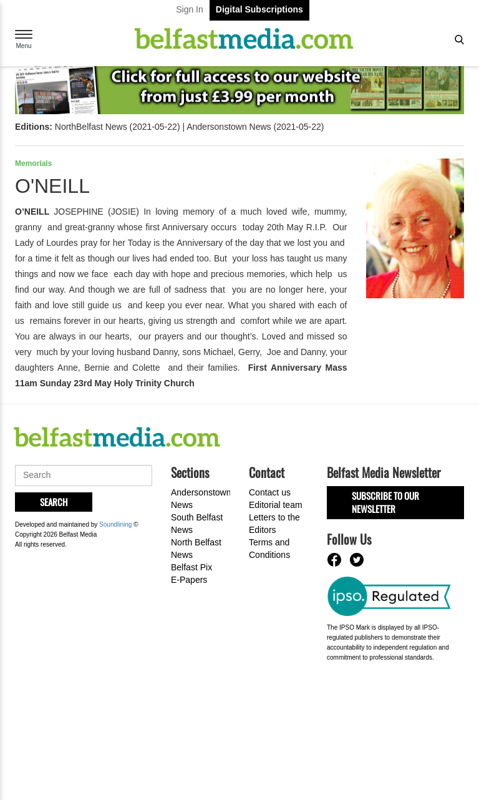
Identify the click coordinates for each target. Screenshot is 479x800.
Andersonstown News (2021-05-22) (255, 127)
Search (53, 502)
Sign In (189, 9)
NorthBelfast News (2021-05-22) (117, 127)
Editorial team (275, 505)
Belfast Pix (191, 567)
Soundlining (115, 522)
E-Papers (189, 580)
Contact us (270, 492)
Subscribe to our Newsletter (385, 502)
